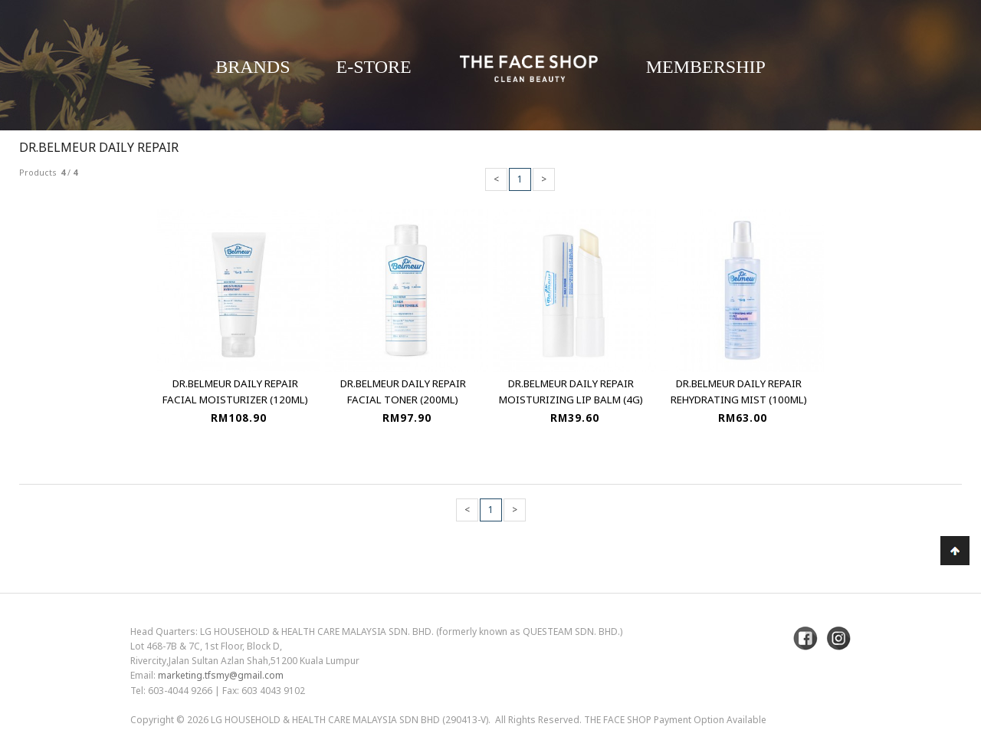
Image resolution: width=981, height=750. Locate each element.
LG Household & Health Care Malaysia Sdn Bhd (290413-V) (349, 719)
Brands (252, 67)
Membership (706, 67)
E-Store (374, 67)
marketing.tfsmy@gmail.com (221, 675)
